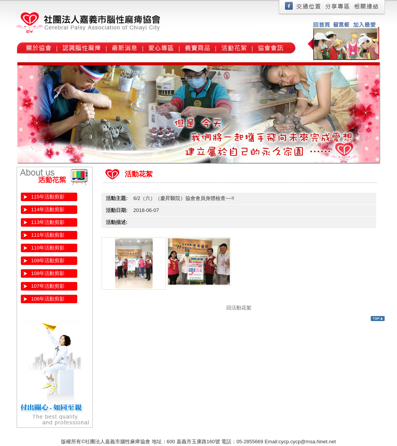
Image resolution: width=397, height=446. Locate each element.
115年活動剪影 (48, 197)
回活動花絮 (238, 308)
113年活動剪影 (48, 222)
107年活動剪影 (48, 286)
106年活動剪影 (48, 299)
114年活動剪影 (48, 209)
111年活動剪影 (48, 235)
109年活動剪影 (48, 260)
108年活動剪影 (48, 273)
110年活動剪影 (48, 248)
